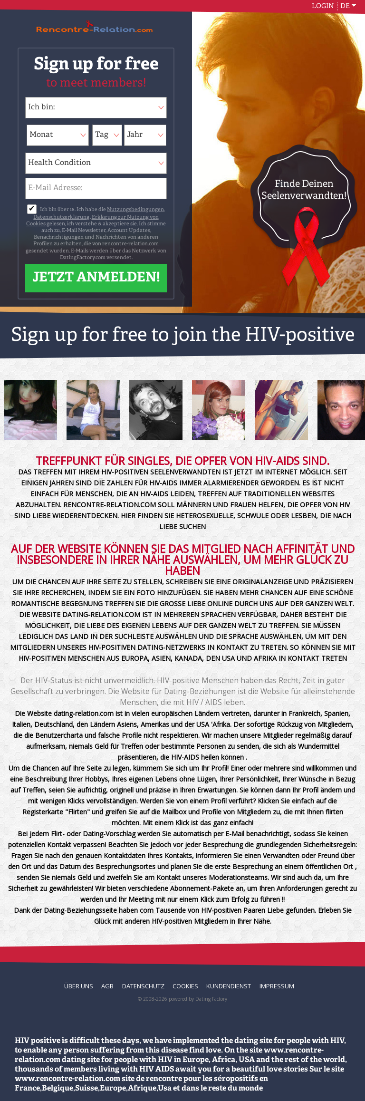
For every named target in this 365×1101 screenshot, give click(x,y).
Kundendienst (228, 986)
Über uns (78, 986)
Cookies (185, 986)
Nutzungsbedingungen (135, 209)
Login (323, 6)
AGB (107, 986)
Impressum (276, 986)
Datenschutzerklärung (61, 217)
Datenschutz (143, 986)
